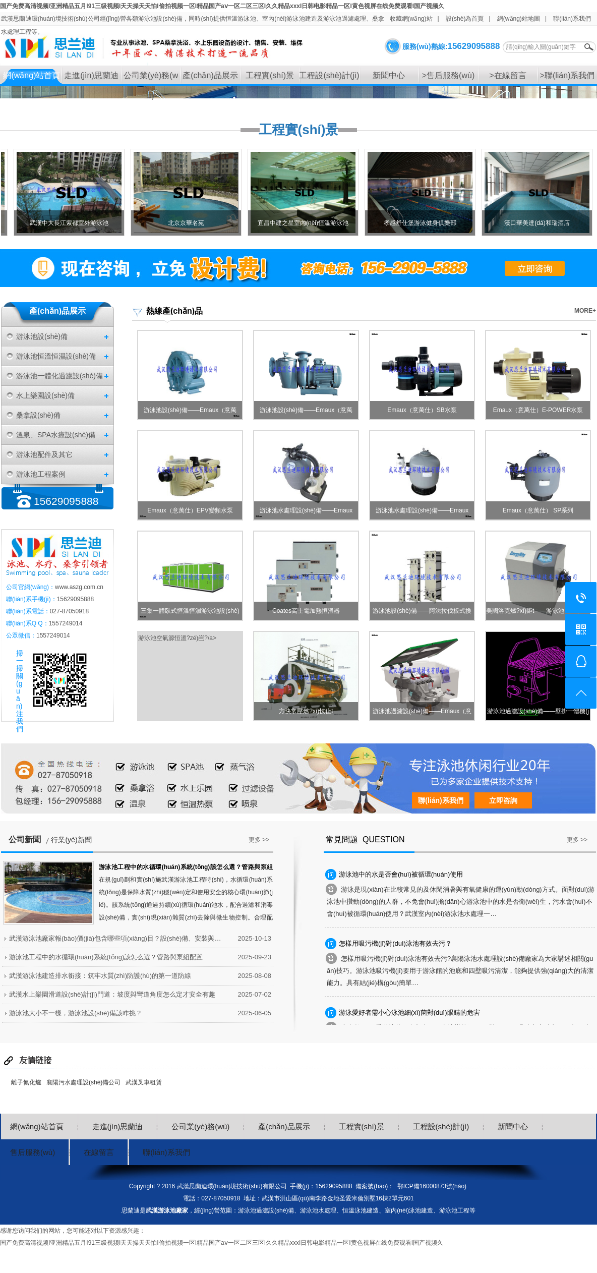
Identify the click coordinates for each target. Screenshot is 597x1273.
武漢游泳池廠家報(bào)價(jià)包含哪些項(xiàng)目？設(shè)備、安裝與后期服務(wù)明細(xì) (117, 938)
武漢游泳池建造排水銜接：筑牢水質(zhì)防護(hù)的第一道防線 (100, 975)
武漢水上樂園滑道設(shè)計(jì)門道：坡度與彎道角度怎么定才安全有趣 (112, 994)
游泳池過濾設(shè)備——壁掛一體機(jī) (538, 714)
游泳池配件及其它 (44, 454)
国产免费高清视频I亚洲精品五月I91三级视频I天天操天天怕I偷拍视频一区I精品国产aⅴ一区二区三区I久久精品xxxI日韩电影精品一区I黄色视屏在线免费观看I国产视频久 (222, 6)
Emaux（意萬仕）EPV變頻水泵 (189, 510)
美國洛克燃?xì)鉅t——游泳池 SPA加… (538, 610)
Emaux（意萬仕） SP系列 (538, 510)
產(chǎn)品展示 (210, 75)
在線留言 (99, 1152)
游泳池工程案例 (41, 474)
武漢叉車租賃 (144, 1082)
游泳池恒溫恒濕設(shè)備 (56, 356)
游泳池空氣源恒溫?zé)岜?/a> (177, 638)
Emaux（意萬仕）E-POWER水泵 (538, 410)
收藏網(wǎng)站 (411, 18)
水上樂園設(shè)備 (45, 395)
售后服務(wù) (32, 1152)
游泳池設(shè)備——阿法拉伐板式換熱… (422, 613)
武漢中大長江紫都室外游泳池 (73, 222)
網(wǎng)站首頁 (31, 75)
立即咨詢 (503, 800)
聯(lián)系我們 (572, 18)
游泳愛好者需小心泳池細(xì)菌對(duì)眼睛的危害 (409, 1012)
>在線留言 (507, 75)
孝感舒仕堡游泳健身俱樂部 (424, 222)
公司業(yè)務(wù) (151, 78)
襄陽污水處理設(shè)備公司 (83, 1082)
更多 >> (259, 839)
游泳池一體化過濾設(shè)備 (59, 376)
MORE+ (585, 310)
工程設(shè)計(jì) (329, 75)
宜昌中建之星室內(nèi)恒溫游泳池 (307, 222)
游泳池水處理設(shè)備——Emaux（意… (306, 513)
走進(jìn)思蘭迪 (91, 75)
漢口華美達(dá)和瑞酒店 (540, 222)
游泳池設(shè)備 (42, 336)
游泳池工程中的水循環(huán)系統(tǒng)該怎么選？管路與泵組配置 (106, 957)
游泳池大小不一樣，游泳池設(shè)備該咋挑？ (75, 1013)
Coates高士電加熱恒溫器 (306, 610)
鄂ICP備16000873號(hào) (431, 1186)
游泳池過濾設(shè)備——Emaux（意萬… (422, 714)
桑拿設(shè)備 (38, 415)
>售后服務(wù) (448, 75)
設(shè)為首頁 (465, 18)
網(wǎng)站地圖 (518, 18)
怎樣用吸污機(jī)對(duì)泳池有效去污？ (395, 943)
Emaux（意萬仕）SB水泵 (421, 410)
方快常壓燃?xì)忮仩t (306, 711)
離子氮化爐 (26, 1082)
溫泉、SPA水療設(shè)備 (55, 435)
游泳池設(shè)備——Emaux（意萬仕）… (190, 413)
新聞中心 (389, 75)
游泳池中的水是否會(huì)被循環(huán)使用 (401, 874)
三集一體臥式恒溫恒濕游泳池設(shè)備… (190, 613)
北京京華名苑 (190, 222)
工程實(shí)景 (270, 75)
